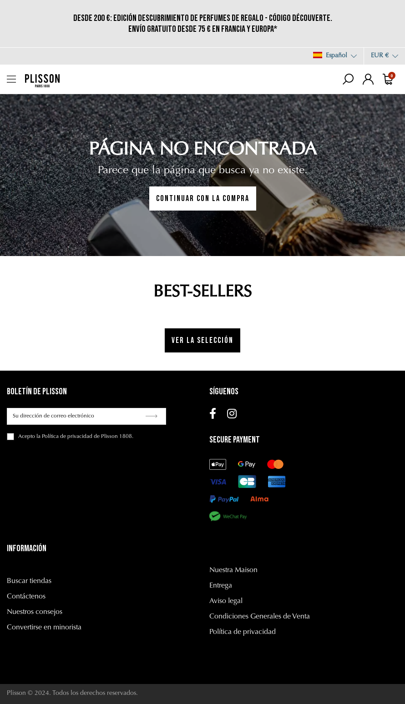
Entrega (220, 585)
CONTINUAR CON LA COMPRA (202, 198)
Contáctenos (26, 596)
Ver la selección (202, 340)
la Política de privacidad (64, 436)
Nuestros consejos (34, 612)
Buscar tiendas (29, 581)
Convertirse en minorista (44, 627)
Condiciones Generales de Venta (259, 616)
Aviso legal (226, 601)
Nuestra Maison (233, 570)
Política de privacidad (242, 632)
